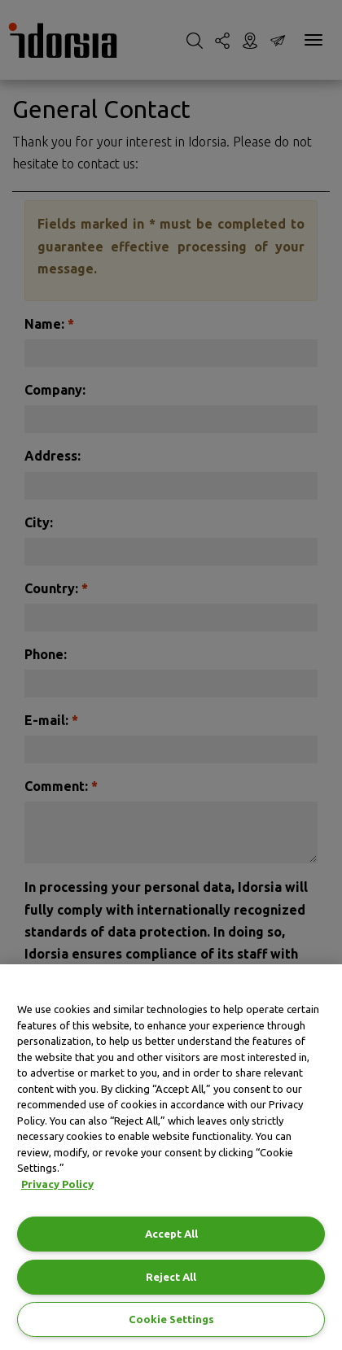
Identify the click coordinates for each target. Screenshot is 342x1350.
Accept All (171, 1233)
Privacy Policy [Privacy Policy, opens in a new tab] (57, 1184)
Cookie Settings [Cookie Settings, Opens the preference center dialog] (171, 1319)
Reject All (171, 1276)
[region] (171, 1157)
